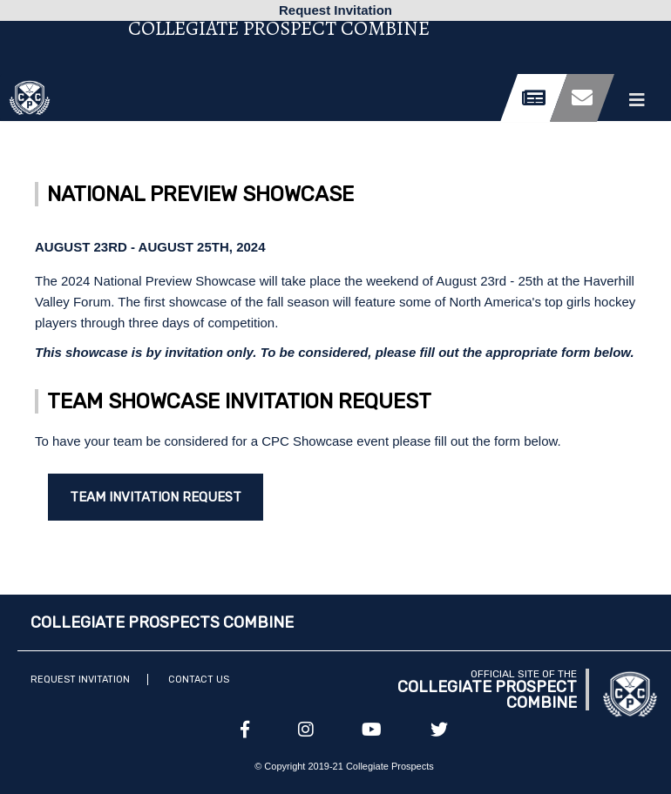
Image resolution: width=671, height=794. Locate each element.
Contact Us (198, 679)
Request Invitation (80, 679)
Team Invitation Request (155, 497)
